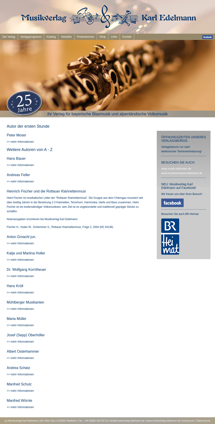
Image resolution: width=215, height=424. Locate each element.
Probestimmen (85, 36)
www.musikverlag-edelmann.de (163, 420)
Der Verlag (8, 36)
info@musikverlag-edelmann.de (127, 420)
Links (114, 36)
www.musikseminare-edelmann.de (181, 173)
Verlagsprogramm (31, 36)
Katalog (51, 36)
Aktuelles (66, 36)
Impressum (189, 420)
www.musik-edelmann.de (176, 168)
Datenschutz (203, 420)
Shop (102, 36)
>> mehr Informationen (20, 141)
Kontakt (126, 36)
